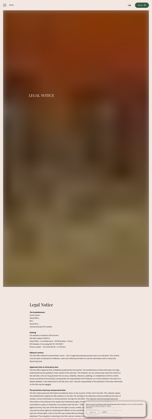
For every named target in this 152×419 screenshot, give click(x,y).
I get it (92, 412)
